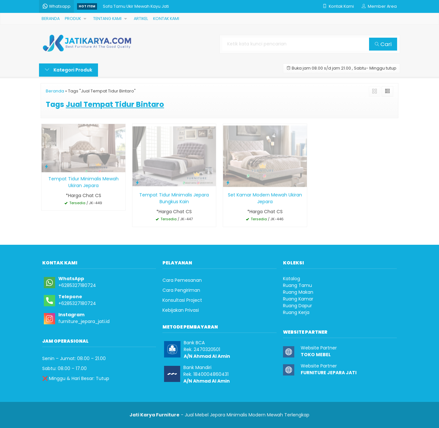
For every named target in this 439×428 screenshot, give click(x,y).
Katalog (291, 278)
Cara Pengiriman (181, 290)
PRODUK (73, 18)
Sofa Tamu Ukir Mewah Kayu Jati (136, 6)
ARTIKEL (141, 18)
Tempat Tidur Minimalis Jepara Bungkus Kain (174, 198)
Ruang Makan (298, 292)
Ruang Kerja (296, 312)
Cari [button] (383, 44)
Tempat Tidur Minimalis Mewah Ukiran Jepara (83, 182)
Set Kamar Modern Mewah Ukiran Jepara (265, 198)
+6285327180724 (77, 285)
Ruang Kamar (298, 299)
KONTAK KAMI (166, 18)
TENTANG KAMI (107, 18)
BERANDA (51, 18)
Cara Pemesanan (182, 280)
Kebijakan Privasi (180, 310)
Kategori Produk (68, 70)
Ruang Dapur (297, 305)
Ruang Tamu (297, 285)
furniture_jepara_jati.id (84, 321)
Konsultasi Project (182, 300)
